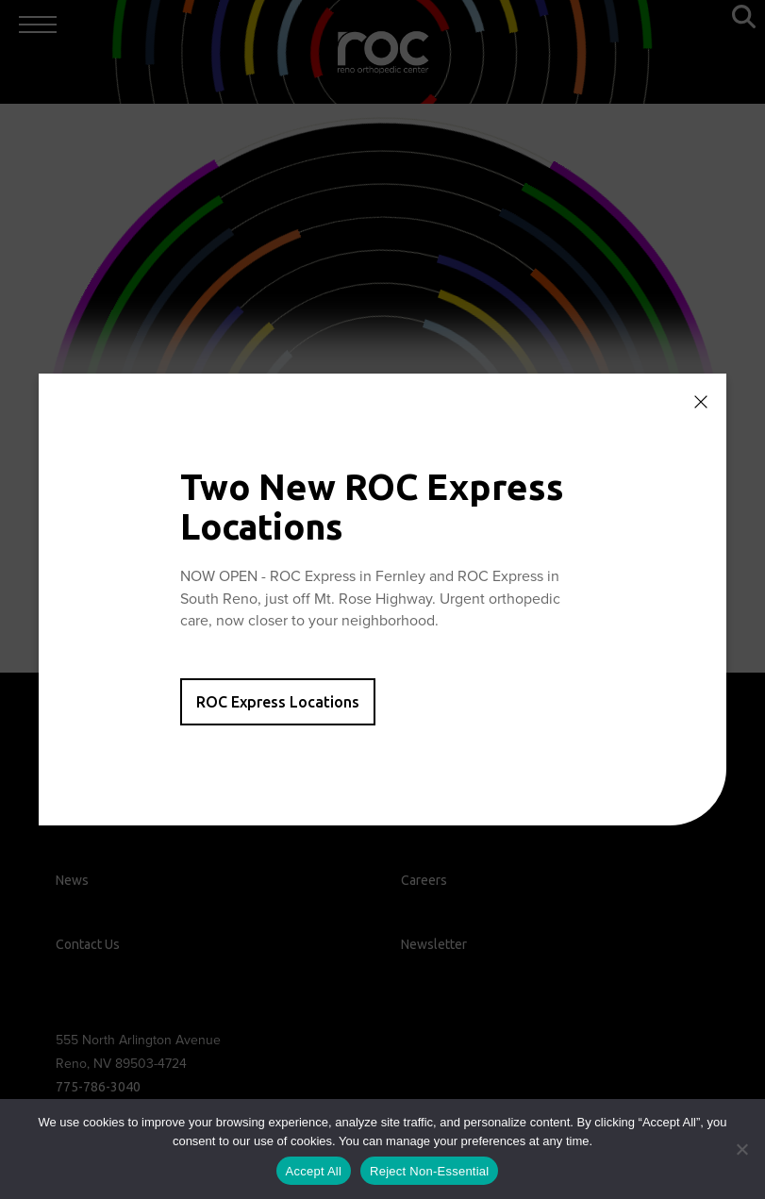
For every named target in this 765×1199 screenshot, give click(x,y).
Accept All (314, 1171)
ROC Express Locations (277, 701)
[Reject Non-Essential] (741, 1149)
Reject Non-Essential (429, 1171)
